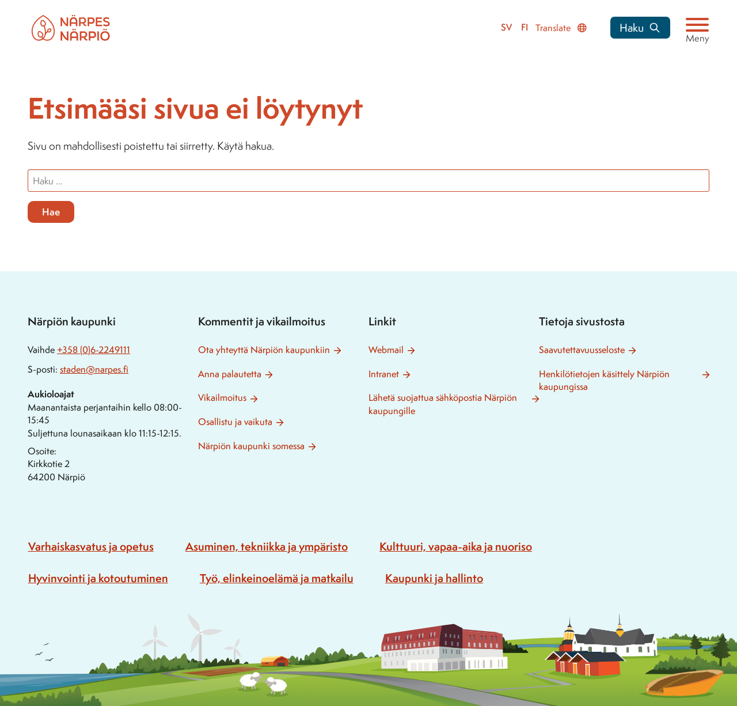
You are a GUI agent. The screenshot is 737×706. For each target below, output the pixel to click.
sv (506, 27)
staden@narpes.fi (94, 369)
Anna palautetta (229, 374)
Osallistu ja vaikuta (235, 422)
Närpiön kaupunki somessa (251, 446)
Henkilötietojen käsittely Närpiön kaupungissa (604, 380)
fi (524, 27)
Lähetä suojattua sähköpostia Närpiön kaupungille (442, 404)
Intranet (383, 374)
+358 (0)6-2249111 (93, 350)
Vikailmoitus (222, 398)
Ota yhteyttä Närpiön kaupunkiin (264, 350)
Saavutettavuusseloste (582, 350)
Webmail (386, 350)
